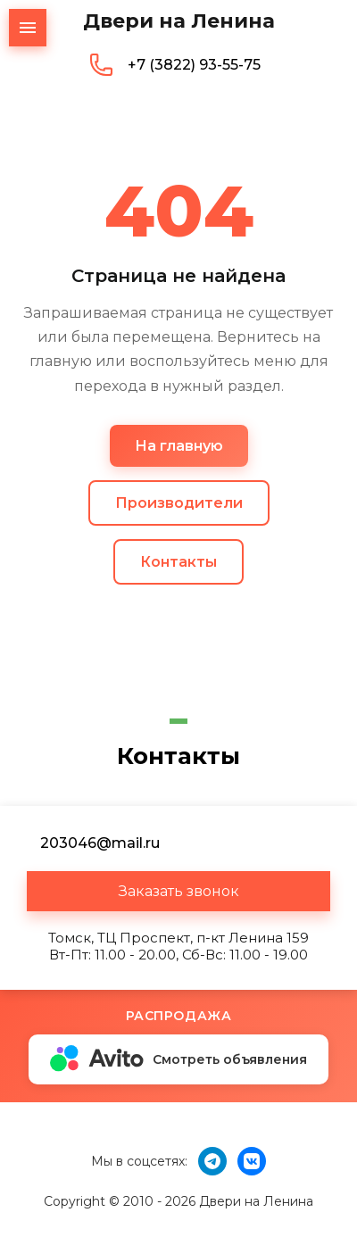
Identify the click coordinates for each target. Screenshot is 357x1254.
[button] (178, 891)
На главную (179, 445)
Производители (179, 502)
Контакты (178, 561)
